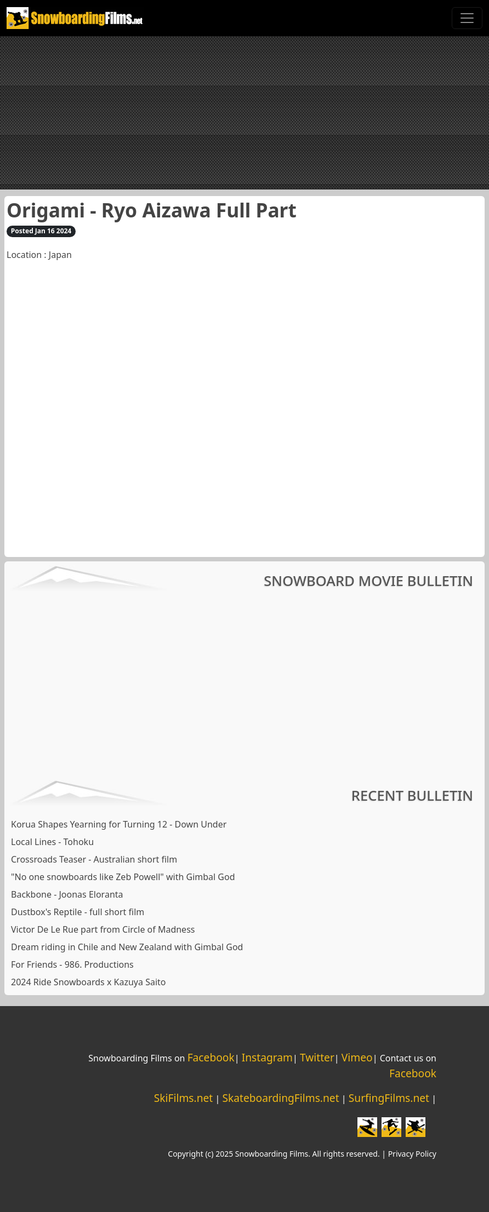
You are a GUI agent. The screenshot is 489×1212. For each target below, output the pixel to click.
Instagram (267, 1057)
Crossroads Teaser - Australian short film (94, 859)
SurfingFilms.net (389, 1097)
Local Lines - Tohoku (52, 842)
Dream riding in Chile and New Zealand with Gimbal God (127, 947)
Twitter (317, 1057)
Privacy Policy (412, 1153)
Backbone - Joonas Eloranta (67, 894)
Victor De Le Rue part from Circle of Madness (103, 929)
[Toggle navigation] (467, 18)
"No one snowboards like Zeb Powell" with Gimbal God (123, 877)
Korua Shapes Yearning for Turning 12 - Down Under (118, 824)
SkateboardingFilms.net (280, 1097)
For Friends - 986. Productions (72, 964)
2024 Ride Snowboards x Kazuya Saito (88, 982)
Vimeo (357, 1057)
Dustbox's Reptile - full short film (77, 912)
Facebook (211, 1057)
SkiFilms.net (183, 1097)
